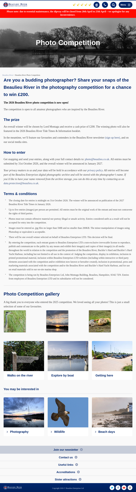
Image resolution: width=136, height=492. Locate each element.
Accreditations (65, 472)
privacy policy (95, 170)
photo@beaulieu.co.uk (97, 159)
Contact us (66, 457)
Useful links (65, 464)
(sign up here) (112, 137)
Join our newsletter (65, 449)
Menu (125, 5)
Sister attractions (66, 479)
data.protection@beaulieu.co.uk (21, 183)
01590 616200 (105, 5)
